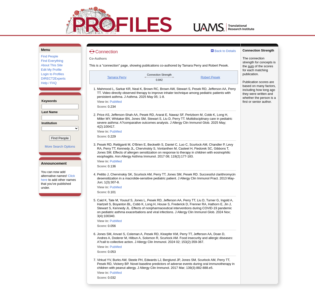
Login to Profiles (52, 74)
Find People (49, 56)
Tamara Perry (116, 77)
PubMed (116, 101)
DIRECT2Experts (53, 78)
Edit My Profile (51, 69)
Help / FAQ (49, 83)
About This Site (52, 65)
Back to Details (225, 51)
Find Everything (52, 61)
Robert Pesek (210, 77)
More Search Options (60, 146)
